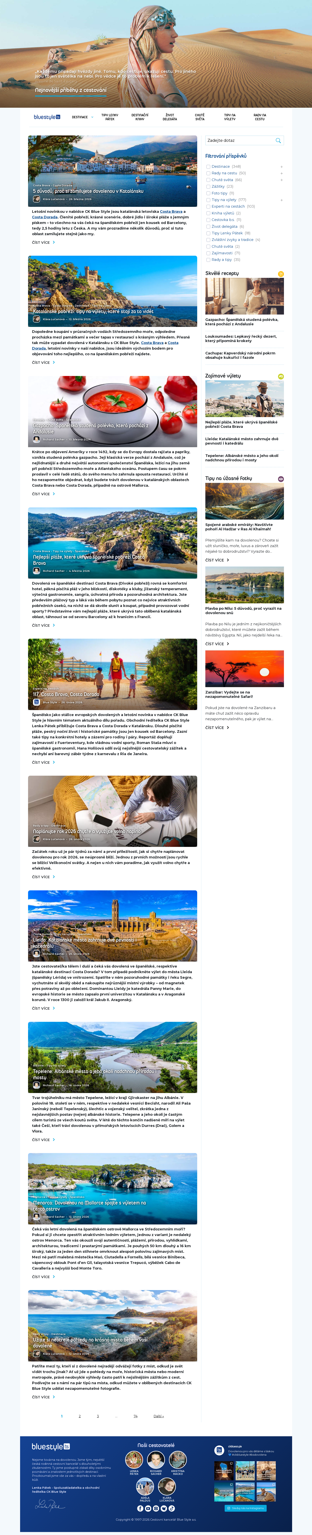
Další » (159, 1420)
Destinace (82, 300)
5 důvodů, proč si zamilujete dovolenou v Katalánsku (91, 191)
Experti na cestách (46, 690)
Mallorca (39, 1200)
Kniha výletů (223, 213)
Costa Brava (41, 185)
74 (135, 1420)
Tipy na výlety (101, 300)
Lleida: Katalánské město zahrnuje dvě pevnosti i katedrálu (87, 945)
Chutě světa (55, 420)
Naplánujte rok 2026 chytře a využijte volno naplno (90, 833)
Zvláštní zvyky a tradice (233, 240)
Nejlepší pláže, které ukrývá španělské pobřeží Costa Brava (91, 561)
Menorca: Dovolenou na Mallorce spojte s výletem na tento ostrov (92, 1209)
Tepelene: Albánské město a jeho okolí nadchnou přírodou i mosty (86, 1077)
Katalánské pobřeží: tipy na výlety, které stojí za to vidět (90, 309)
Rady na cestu (224, 173)
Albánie (38, 1068)
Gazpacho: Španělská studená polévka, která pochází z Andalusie (94, 429)
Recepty (38, 420)
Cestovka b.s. (223, 220)
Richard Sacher (54, 440)
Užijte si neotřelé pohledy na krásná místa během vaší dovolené (93, 1346)
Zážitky (218, 186)
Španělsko (73, 420)
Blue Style (50, 703)
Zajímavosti (222, 253)
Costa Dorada (62, 185)
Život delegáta (225, 226)
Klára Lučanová (54, 199)
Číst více (44, 243)
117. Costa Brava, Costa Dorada (68, 696)
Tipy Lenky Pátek (227, 233)
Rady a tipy (41, 827)
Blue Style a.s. (186, 1523)
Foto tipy (219, 193)
